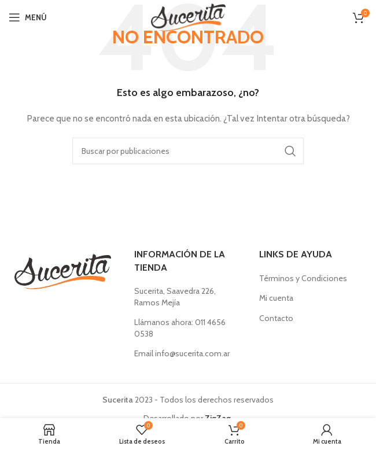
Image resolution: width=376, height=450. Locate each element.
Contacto (276, 318)
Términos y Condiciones (303, 278)
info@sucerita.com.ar (192, 353)
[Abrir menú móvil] (28, 17)
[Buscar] (188, 151)
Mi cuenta (276, 298)
